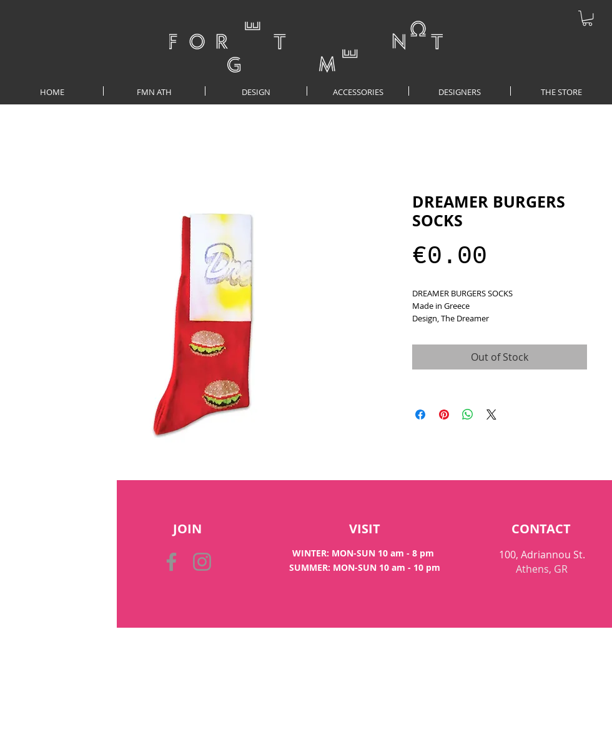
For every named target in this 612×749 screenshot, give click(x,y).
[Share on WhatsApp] (467, 414)
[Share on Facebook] (420, 414)
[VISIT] (364, 528)
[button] (587, 18)
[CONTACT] (541, 528)
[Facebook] (171, 562)
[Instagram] (202, 562)
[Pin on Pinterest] (444, 414)
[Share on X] (491, 414)
